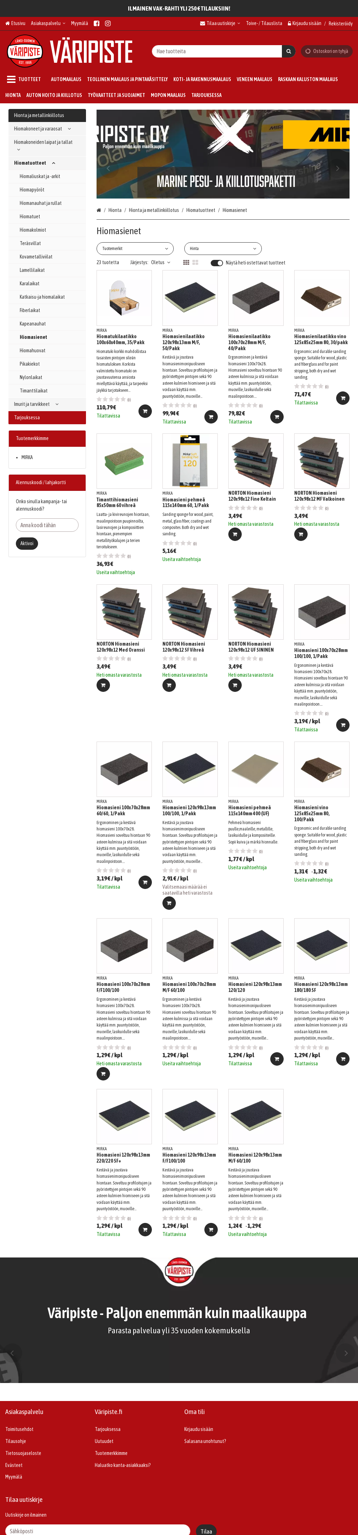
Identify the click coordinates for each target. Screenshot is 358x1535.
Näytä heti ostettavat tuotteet (255, 263)
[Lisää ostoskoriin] (145, 411)
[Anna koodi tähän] (47, 525)
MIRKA (27, 457)
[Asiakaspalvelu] (48, 23)
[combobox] (224, 51)
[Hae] (289, 51)
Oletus (160, 262)
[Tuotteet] (25, 79)
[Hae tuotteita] (224, 51)
